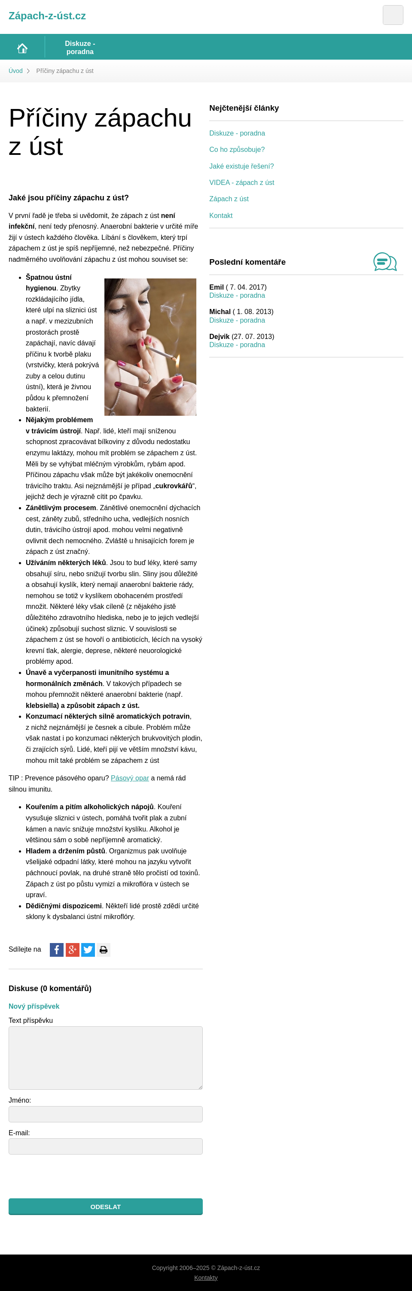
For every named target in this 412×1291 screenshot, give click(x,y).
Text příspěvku (31, 1020)
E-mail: (19, 1133)
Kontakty (205, 1277)
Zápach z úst (229, 199)
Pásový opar (130, 778)
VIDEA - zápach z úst (241, 182)
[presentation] (74, 1176)
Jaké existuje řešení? (241, 166)
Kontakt (220, 215)
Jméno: (20, 1100)
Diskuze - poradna (237, 133)
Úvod (16, 70)
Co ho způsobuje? (237, 149)
